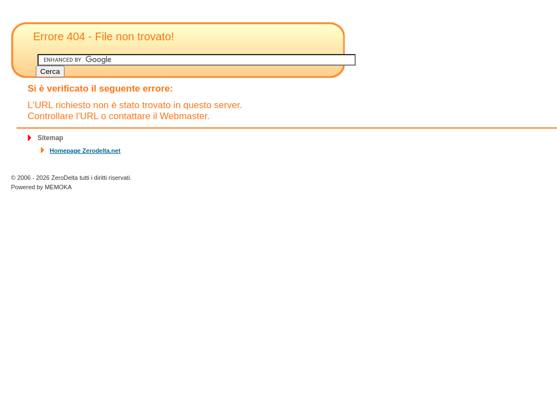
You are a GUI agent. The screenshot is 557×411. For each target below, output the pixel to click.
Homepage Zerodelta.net (85, 150)
